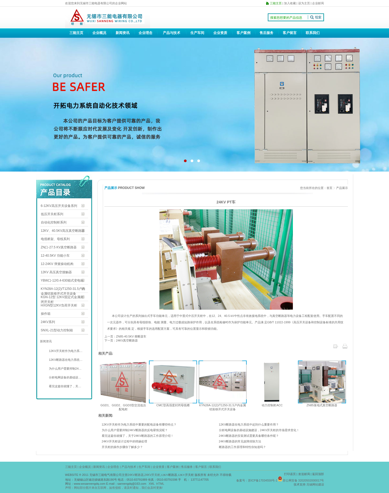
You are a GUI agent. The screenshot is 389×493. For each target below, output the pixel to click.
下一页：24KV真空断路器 (121, 340)
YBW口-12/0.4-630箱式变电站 (62, 280)
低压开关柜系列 (52, 214)
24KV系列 (48, 322)
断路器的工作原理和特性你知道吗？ (242, 447)
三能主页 (76, 33)
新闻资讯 (122, 33)
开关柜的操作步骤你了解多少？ (122, 447)
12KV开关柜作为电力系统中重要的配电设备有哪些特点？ (139, 424)
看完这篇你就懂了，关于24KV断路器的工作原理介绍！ (138, 435)
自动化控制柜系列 (53, 222)
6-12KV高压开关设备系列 (59, 206)
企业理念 (145, 33)
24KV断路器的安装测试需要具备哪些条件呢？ (249, 435)
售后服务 (266, 33)
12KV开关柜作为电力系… (65, 350)
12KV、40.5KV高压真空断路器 (63, 231)
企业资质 (220, 33)
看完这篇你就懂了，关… (64, 386)
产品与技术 (171, 33)
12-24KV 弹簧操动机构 (57, 264)
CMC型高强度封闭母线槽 (172, 405)
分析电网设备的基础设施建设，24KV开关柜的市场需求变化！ (259, 430)
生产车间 (197, 33)
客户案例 (243, 33)
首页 (329, 187)
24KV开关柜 (152, 474)
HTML (160, 483)
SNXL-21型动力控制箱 (57, 330)
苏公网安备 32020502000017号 (303, 480)
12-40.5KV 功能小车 (55, 255)
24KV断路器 (136, 474)
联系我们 (313, 33)
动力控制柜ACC (272, 405)
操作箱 (45, 314)
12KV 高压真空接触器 (56, 272)
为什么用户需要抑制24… (64, 368)
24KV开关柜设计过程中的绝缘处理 (124, 441)
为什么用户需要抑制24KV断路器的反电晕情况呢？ (135, 430)
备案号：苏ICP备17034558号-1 (256, 480)
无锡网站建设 (315, 484)
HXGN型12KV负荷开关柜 (59, 305)
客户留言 (290, 33)
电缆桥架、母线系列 (55, 239)
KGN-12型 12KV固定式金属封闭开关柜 (62, 297)
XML (152, 483)
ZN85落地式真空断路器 (322, 405)
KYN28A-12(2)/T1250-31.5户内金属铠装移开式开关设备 (63, 289)
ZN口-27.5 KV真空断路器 (59, 247)
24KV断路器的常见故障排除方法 (240, 441)
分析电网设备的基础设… (64, 377)
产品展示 (342, 187)
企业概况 (99, 33)
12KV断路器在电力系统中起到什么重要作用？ (249, 424)
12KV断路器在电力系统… (65, 359)
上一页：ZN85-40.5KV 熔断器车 (125, 336)
